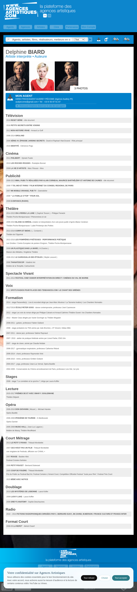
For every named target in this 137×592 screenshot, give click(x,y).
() (64, 99)
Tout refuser (89, 578)
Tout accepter (121, 578)
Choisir (104, 578)
